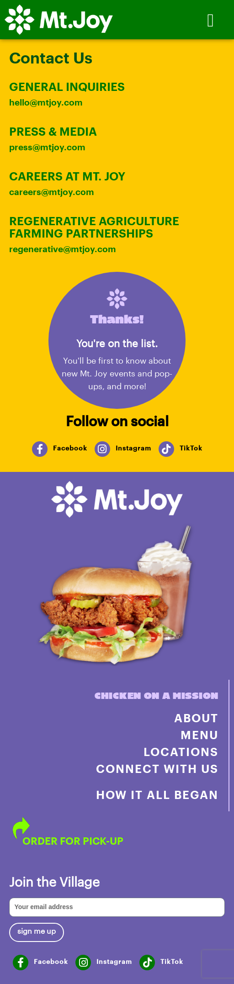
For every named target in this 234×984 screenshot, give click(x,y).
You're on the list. (117, 343)
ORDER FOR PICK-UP (72, 840)
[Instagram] (102, 449)
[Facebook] (40, 449)
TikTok (191, 448)
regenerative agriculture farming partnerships (94, 227)
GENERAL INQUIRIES (67, 86)
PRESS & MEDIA (53, 131)
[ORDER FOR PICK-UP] (21, 828)
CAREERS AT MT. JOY (67, 176)
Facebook (70, 448)
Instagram (133, 448)
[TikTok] (166, 449)
